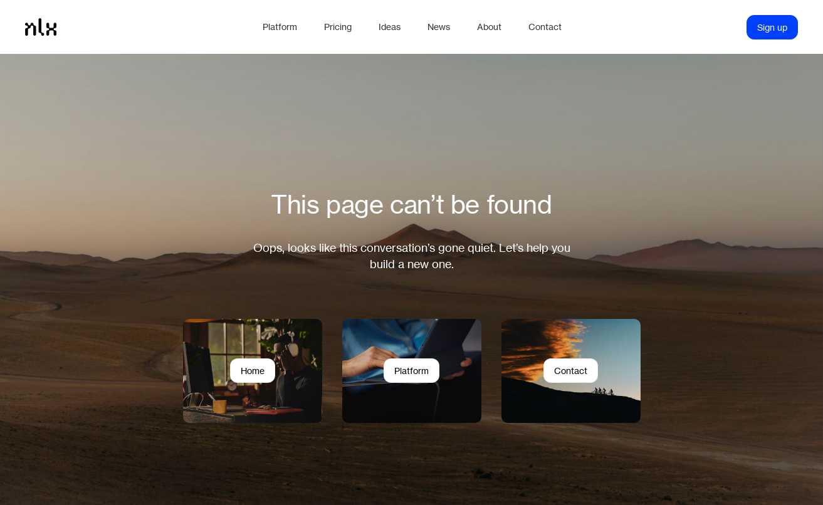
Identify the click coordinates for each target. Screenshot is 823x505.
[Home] (137, 27)
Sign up (772, 27)
